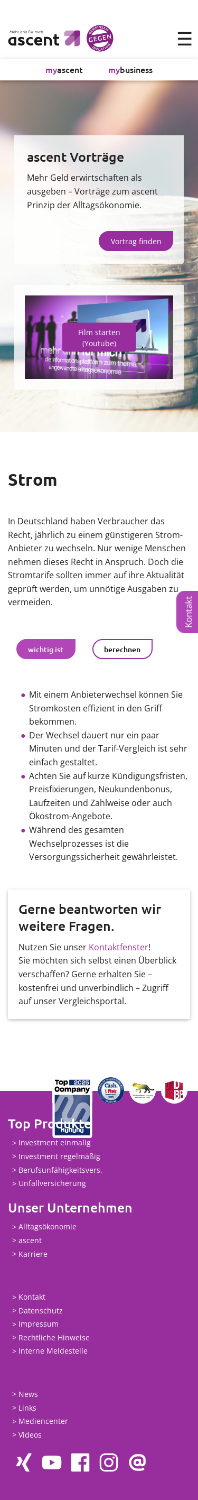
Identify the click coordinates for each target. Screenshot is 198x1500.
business (130, 69)
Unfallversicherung (52, 1184)
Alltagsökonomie (47, 1227)
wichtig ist (45, 649)
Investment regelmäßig (59, 1156)
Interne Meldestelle (53, 1351)
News (28, 1394)
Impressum (38, 1324)
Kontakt (188, 612)
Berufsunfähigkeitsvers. (60, 1170)
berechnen (122, 649)
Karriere (33, 1254)
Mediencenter (43, 1421)
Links (27, 1408)
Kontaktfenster (118, 947)
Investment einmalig (54, 1143)
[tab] (46, 649)
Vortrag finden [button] (136, 241)
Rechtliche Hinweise (54, 1337)
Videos (30, 1435)
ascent (64, 69)
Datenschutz (40, 1310)
